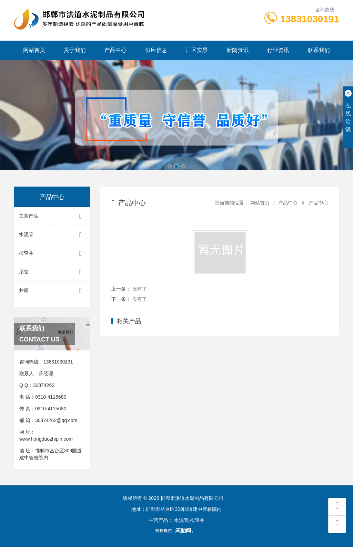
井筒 (52, 291)
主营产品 (52, 216)
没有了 (139, 289)
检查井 (52, 253)
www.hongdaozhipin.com (46, 439)
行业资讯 (278, 50)
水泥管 (52, 235)
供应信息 (156, 50)
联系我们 (319, 50)
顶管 (52, 272)
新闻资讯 (237, 50)
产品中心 (115, 50)
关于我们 (75, 50)
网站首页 (34, 50)
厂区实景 (197, 50)
